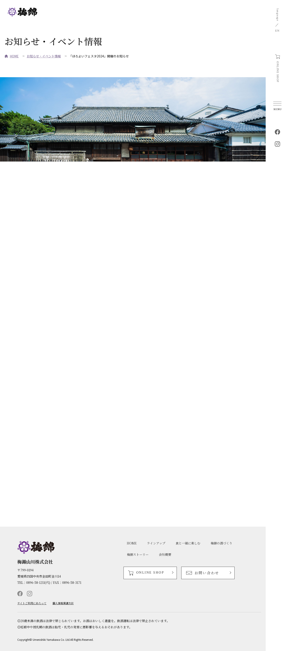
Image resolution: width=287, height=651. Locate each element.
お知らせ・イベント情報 (44, 56)
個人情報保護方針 (63, 603)
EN (277, 31)
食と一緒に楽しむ (187, 543)
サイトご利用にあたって (31, 603)
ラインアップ (156, 543)
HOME (14, 56)
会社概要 (165, 554)
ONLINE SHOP (277, 72)
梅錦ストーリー (138, 554)
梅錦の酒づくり (221, 543)
